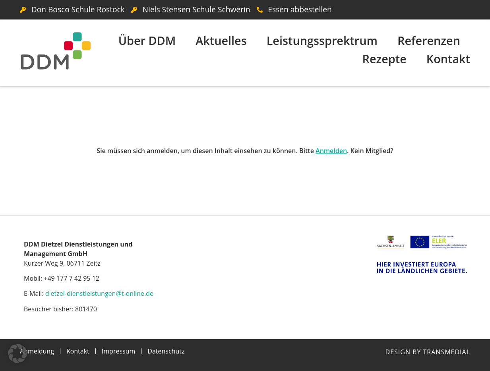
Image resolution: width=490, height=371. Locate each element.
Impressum (118, 351)
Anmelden (331, 150)
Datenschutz (165, 351)
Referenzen (428, 40)
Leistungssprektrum (322, 40)
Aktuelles (221, 40)
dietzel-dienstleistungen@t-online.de (99, 293)
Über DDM (147, 40)
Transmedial (446, 352)
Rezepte (384, 58)
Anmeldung (37, 351)
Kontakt (448, 58)
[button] (17, 353)
